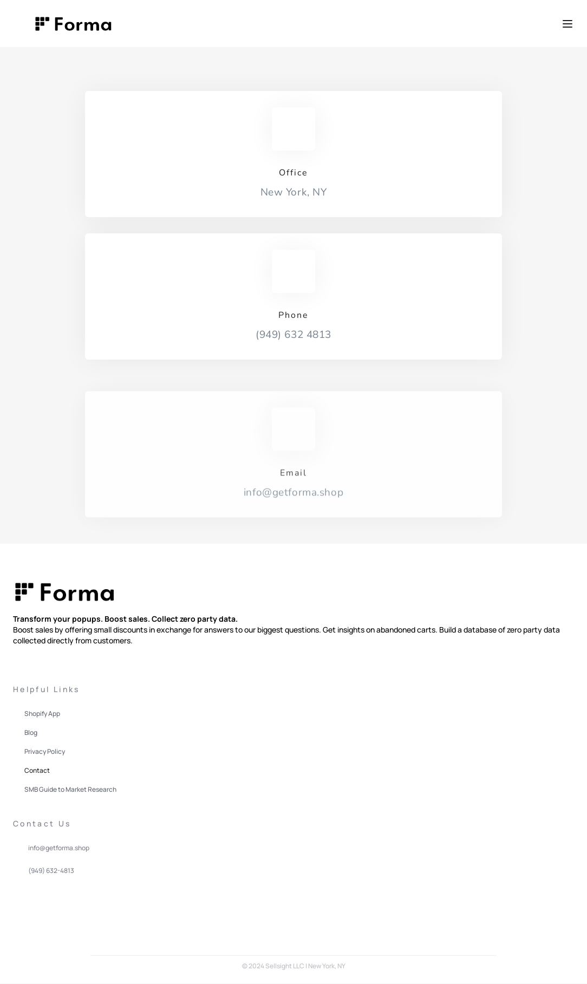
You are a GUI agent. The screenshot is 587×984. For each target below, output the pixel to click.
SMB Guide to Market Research (70, 789)
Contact (37, 770)
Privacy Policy (44, 751)
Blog (30, 732)
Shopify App (42, 713)
